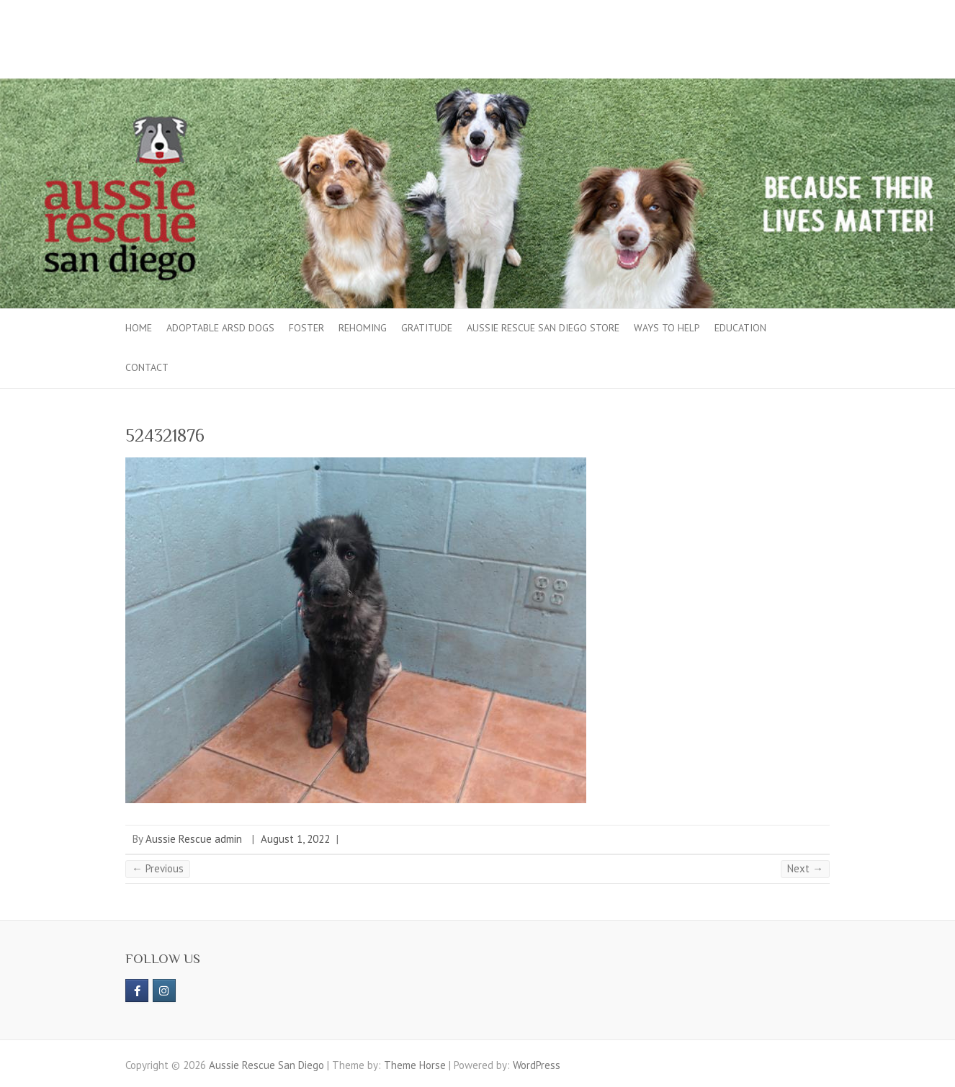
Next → (805, 868)
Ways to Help (667, 327)
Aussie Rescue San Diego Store (543, 327)
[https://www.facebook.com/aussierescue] (136, 990)
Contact (147, 367)
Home (138, 327)
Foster (306, 327)
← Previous (158, 868)
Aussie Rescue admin (193, 839)
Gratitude (426, 327)
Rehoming (362, 327)
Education (740, 327)
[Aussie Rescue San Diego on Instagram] (164, 990)
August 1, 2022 (295, 839)
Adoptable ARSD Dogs (220, 327)
